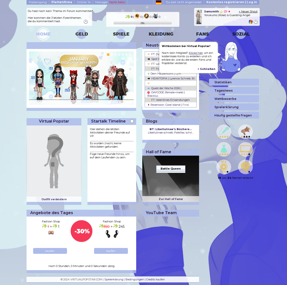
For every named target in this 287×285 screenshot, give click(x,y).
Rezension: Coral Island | (168, 104)
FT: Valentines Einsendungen (168, 100)
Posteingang (38, 2)
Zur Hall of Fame (171, 199)
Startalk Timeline (108, 121)
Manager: (110, 2)
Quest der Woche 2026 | (164, 88)
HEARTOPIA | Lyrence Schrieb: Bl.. (171, 78)
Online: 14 (84, 2)
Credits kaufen (155, 279)
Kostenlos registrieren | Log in (231, 2)
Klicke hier (196, 53)
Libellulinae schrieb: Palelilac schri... (170, 130)
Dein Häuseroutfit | (164, 73)
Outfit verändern (54, 199)
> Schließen (206, 69)
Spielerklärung (113, 279)
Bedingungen (134, 279)
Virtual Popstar (54, 121)
